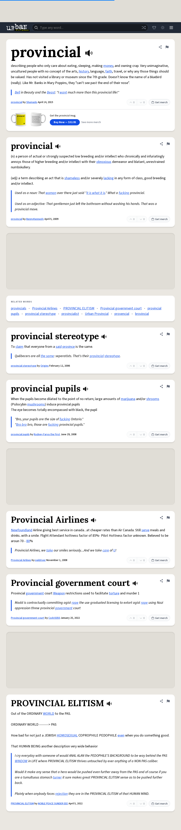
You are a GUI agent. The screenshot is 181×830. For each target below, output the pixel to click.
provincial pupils (20, 434)
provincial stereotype (40, 313)
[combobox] (90, 27)
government (35, 593)
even (121, 735)
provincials (18, 308)
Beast (51, 92)
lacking (109, 178)
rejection (61, 793)
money (108, 65)
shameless (72, 178)
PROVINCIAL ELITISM (78, 308)
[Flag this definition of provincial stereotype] (168, 334)
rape (75, 602)
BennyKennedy (35, 219)
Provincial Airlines (44, 308)
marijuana (128, 399)
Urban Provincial (97, 313)
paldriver (40, 560)
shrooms (152, 399)
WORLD (48, 713)
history (84, 71)
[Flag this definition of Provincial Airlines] (168, 518)
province (68, 346)
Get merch (159, 102)
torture (114, 593)
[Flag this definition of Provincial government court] (168, 581)
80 (28, 541)
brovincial (142, 313)
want (63, 92)
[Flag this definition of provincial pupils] (168, 386)
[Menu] (171, 27)
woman (51, 192)
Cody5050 (54, 618)
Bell (17, 92)
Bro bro (21, 424)
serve (145, 530)
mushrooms (36, 404)
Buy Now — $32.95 (65, 122)
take (49, 550)
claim (19, 346)
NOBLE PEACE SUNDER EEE (53, 804)
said (59, 346)
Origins (44, 366)
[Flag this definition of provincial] (167, 47)
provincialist (70, 313)
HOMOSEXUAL (67, 735)
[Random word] (143, 27)
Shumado (31, 102)
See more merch (91, 122)
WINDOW (21, 761)
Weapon (59, 593)
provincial (16, 102)
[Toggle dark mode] (162, 27)
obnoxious (103, 161)
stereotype (112, 356)
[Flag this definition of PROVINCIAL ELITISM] (168, 701)
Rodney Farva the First (47, 434)
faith (108, 71)
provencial (121, 313)
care (106, 550)
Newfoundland (21, 530)
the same (47, 356)
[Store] (154, 27)
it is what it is (95, 192)
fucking (124, 192)
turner (57, 777)
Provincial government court (121, 308)
